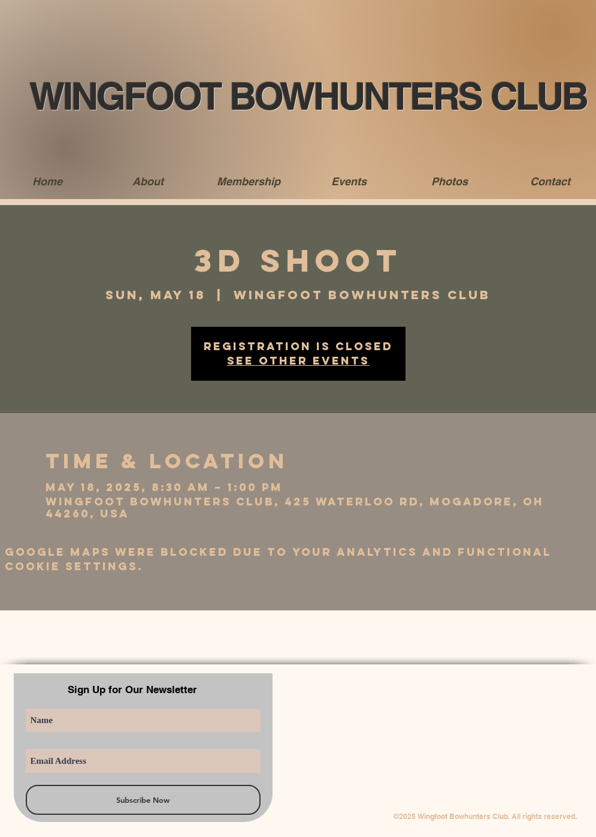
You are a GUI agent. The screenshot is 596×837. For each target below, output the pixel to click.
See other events (298, 361)
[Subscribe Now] (143, 800)
